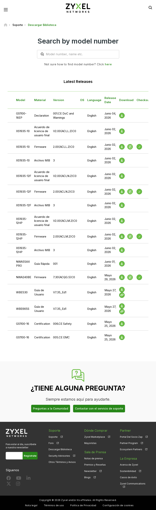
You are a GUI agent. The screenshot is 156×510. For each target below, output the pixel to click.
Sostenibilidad (128, 471)
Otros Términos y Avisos (62, 462)
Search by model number (78, 41)
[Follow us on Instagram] (18, 484)
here (108, 64)
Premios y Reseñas (95, 464)
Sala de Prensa (95, 452)
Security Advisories (59, 455)
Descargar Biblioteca (60, 449)
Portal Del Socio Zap (131, 436)
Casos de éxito (128, 477)
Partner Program (129, 443)
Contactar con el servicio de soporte (99, 408)
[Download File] (122, 115)
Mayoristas (90, 443)
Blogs (87, 477)
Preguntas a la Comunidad (50, 408)
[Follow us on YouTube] (18, 478)
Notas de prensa (93, 458)
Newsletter (90, 471)
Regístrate (30, 455)
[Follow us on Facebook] (8, 478)
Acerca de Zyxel (129, 464)
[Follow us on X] (8, 484)
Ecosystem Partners (131, 449)
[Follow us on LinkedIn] (28, 478)
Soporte (53, 436)
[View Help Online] (122, 295)
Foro (51, 443)
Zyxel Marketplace (94, 436)
